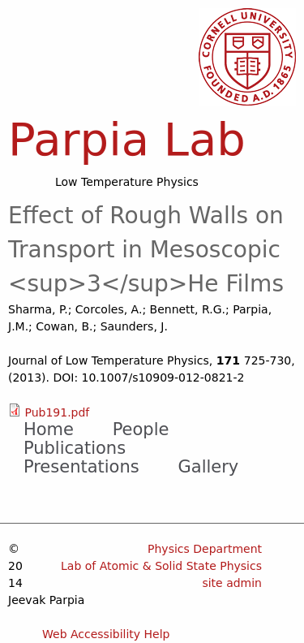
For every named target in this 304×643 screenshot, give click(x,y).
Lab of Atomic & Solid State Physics (161, 565)
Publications (75, 448)
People (141, 429)
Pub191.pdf (56, 412)
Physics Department (205, 548)
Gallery (208, 467)
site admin (232, 582)
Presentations (81, 467)
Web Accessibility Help (106, 634)
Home (49, 429)
